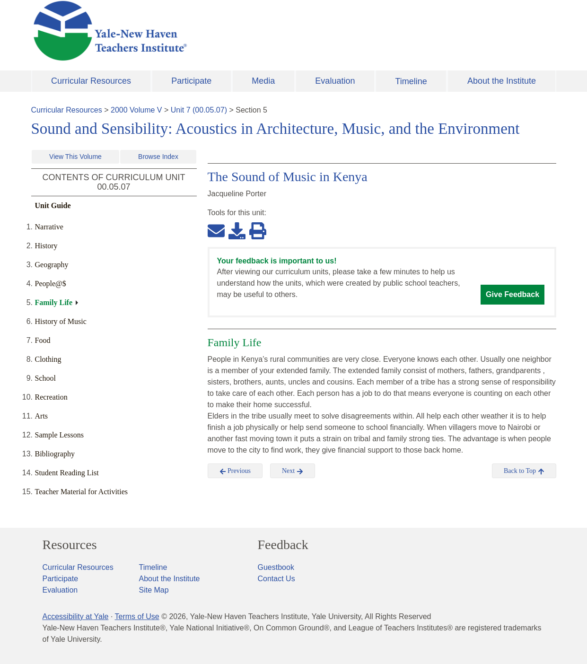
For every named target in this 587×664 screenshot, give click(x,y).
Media (263, 81)
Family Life (54, 302)
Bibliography (55, 454)
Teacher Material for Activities (81, 492)
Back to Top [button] (524, 471)
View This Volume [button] (75, 156)
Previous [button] (235, 471)
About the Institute (501, 81)
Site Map (154, 590)
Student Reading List (67, 473)
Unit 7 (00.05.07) (199, 110)
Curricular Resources (91, 81)
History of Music (61, 321)
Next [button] (292, 471)
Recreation (51, 397)
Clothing (48, 359)
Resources (70, 544)
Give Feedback (512, 294)
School (45, 378)
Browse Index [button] (158, 156)
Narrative (49, 227)
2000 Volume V (136, 110)
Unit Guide (53, 205)
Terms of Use (136, 616)
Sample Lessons (59, 435)
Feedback (283, 544)
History (46, 246)
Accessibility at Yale (76, 616)
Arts (41, 416)
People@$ (50, 284)
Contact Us (276, 579)
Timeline (411, 81)
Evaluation (335, 81)
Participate (191, 81)
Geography (52, 265)
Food (43, 340)
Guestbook (276, 567)
